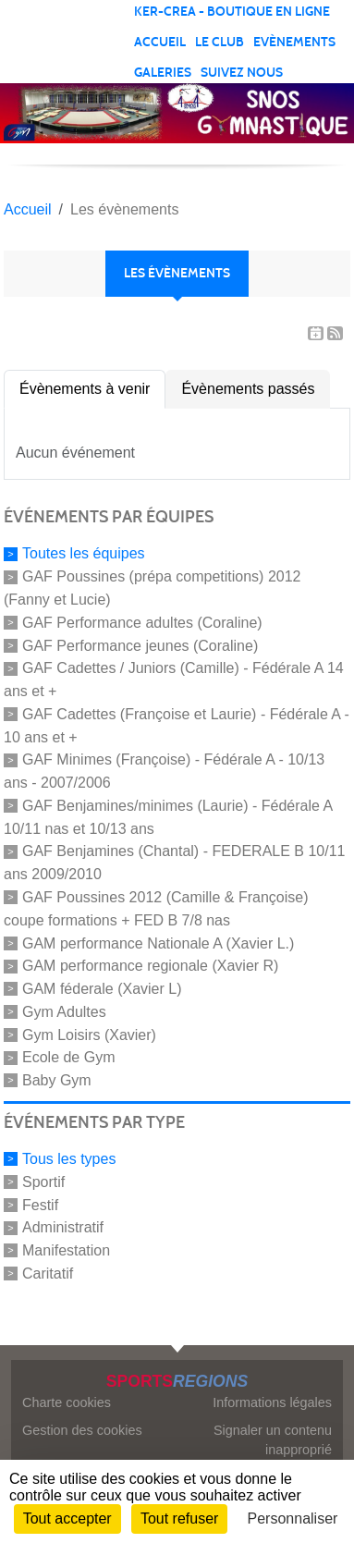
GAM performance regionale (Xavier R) (150, 966)
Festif (40, 1204)
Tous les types (69, 1159)
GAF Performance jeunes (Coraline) (140, 645)
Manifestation (66, 1250)
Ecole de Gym (68, 1057)
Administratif (63, 1227)
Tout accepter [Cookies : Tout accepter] (67, 1518)
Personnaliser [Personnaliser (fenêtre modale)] (293, 1518)
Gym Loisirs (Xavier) (89, 1034)
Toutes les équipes (83, 553)
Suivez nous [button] (242, 72)
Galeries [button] (162, 72)
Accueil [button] (160, 42)
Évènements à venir (84, 389)
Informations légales (272, 1402)
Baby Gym (57, 1080)
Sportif (43, 1182)
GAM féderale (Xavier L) (102, 989)
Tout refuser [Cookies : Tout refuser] (179, 1518)
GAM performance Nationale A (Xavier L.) (158, 942)
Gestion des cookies (82, 1430)
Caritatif (47, 1273)
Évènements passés (247, 389)
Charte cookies (66, 1402)
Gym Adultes (64, 1012)
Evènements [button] (294, 42)
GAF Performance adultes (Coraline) (142, 623)
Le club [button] (219, 42)
